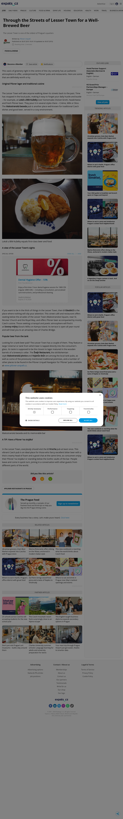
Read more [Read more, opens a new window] (63, 404)
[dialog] (61, 409)
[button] (32, 420)
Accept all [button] (88, 420)
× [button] (100, 395)
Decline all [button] (68, 420)
